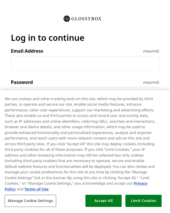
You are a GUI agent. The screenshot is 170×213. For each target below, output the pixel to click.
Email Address (85, 51)
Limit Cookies (143, 200)
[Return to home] (85, 18)
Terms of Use (36, 189)
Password (85, 82)
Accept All (103, 200)
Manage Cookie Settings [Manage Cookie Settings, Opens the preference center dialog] (30, 200)
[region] (85, 151)
